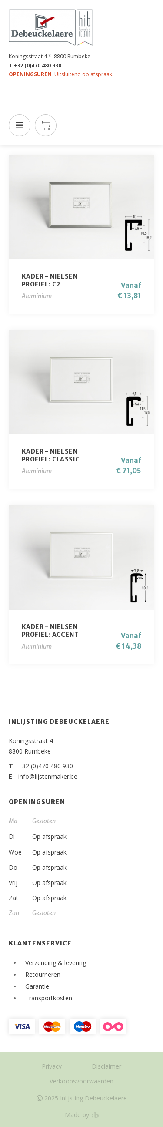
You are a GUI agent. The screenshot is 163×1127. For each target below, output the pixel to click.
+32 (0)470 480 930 (45, 766)
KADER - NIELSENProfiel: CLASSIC (51, 455)
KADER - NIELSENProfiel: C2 (49, 280)
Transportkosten (48, 998)
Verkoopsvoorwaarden (81, 1081)
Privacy (52, 1066)
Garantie (37, 986)
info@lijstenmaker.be (47, 776)
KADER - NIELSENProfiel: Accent (50, 631)
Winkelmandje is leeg (46, 125)
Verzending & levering (55, 963)
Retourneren (42, 974)
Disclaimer (106, 1066)
